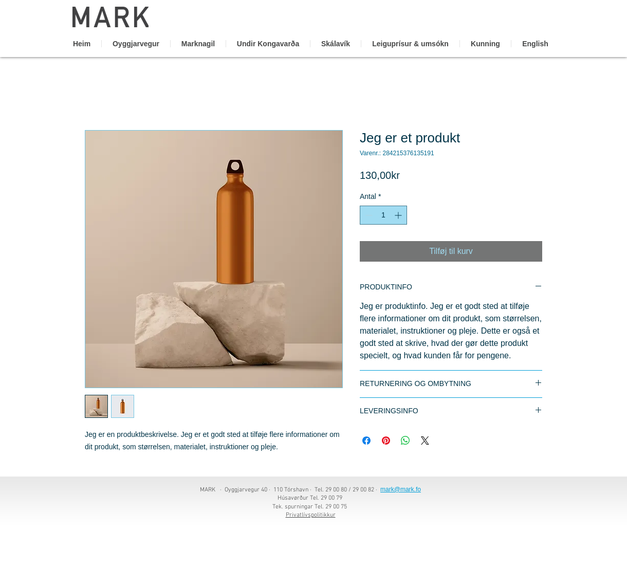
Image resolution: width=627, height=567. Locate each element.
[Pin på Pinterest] (386, 440)
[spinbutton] (383, 215)
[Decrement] (367, 215)
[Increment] (399, 215)
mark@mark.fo (400, 489)
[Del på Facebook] (366, 440)
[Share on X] (425, 440)
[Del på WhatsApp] (405, 440)
